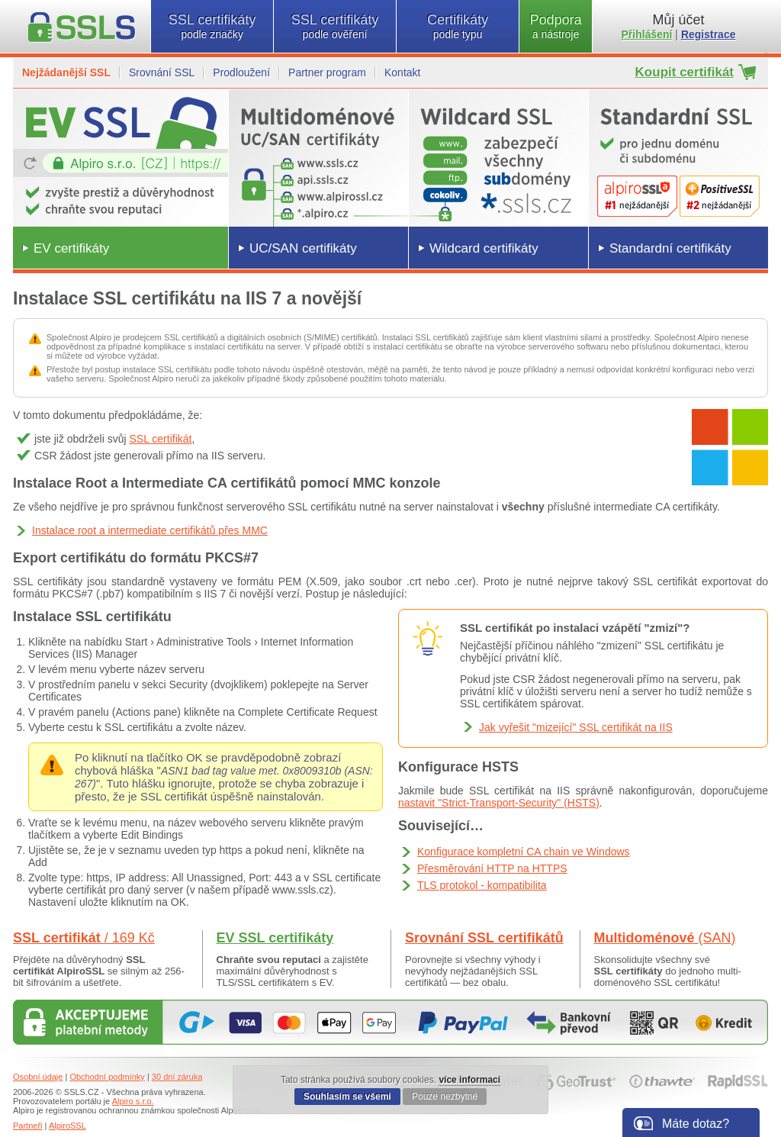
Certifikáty (458, 26)
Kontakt (402, 72)
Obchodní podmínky (106, 1076)
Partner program (327, 72)
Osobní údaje (38, 1076)
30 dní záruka (177, 1076)
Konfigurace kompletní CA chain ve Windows (523, 852)
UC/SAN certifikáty (303, 248)
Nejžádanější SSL (66, 72)
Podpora (555, 26)
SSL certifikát (161, 439)
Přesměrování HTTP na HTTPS (492, 868)
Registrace (708, 34)
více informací (469, 1079)
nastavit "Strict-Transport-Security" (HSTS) (498, 803)
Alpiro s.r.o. (133, 1101)
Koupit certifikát (684, 72)
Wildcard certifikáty (483, 248)
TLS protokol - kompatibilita (482, 885)
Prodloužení (241, 72)
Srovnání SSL (161, 72)
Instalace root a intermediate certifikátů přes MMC (150, 530)
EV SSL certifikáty (275, 937)
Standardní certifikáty (670, 248)
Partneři (28, 1125)
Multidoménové (665, 937)
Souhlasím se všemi (347, 1096)
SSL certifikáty (212, 26)
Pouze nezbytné (444, 1096)
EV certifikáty (71, 248)
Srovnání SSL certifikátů (484, 937)
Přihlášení (647, 34)
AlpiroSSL (67, 1125)
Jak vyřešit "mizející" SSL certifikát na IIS (576, 727)
